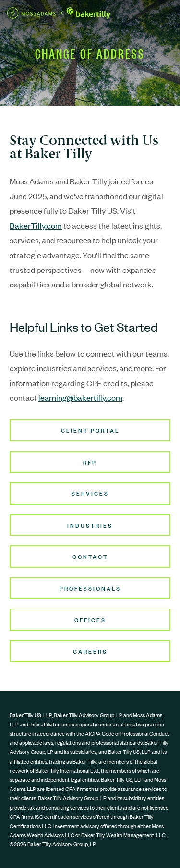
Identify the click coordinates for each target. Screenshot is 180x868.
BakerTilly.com (36, 225)
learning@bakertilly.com (80, 397)
